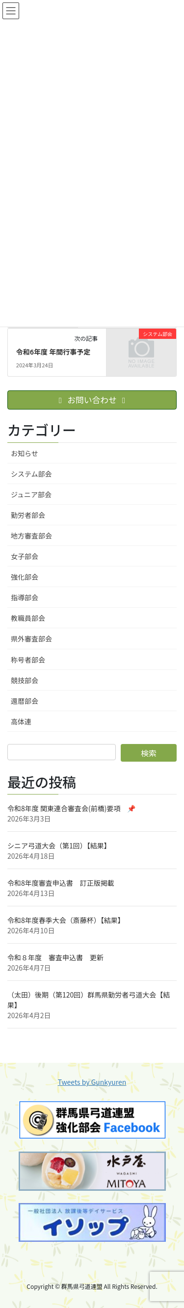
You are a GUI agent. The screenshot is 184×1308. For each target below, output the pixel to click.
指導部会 (24, 597)
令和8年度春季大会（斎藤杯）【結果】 (66, 920)
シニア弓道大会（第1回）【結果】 (59, 845)
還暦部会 (24, 701)
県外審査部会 (31, 638)
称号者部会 (28, 660)
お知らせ (24, 453)
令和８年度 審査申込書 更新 (55, 957)
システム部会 (31, 474)
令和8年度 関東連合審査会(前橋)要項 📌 (71, 808)
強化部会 (24, 577)
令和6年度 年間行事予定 (53, 352)
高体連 (21, 721)
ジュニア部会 (31, 494)
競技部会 (24, 680)
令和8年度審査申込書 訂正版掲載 (60, 883)
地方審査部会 (31, 535)
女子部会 (24, 556)
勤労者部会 (28, 515)
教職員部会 (28, 618)
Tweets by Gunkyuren (92, 1082)
